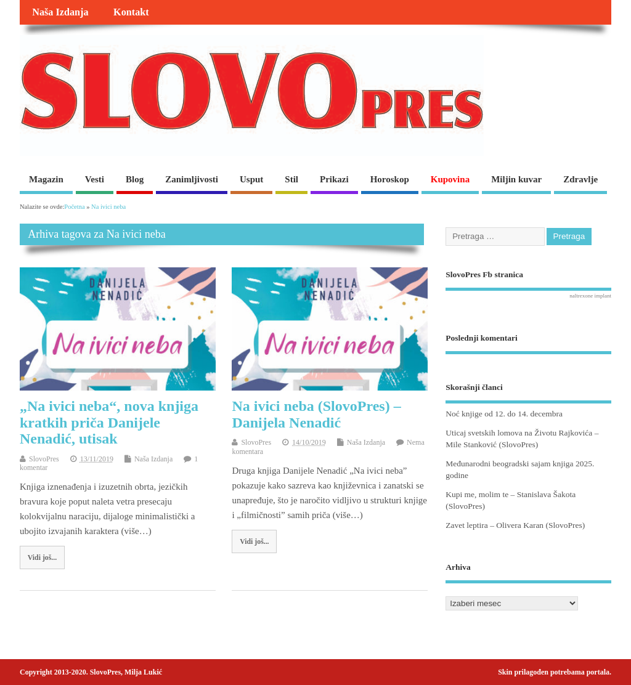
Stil (291, 179)
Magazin (46, 179)
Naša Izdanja (60, 12)
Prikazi (334, 179)
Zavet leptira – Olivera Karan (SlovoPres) (515, 525)
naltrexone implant (590, 296)
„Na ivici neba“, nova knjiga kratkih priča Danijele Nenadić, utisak (109, 422)
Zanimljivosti (191, 179)
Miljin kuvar (516, 179)
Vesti (94, 179)
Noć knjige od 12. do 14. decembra (504, 413)
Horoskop (389, 179)
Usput (251, 179)
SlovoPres (44, 459)
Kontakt (131, 12)
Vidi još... (42, 557)
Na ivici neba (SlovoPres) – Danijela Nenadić (316, 414)
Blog (135, 179)
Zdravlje (580, 179)
